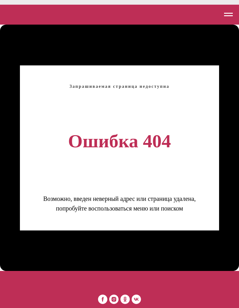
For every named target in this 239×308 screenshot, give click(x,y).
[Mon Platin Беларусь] (102, 299)
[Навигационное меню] (228, 15)
